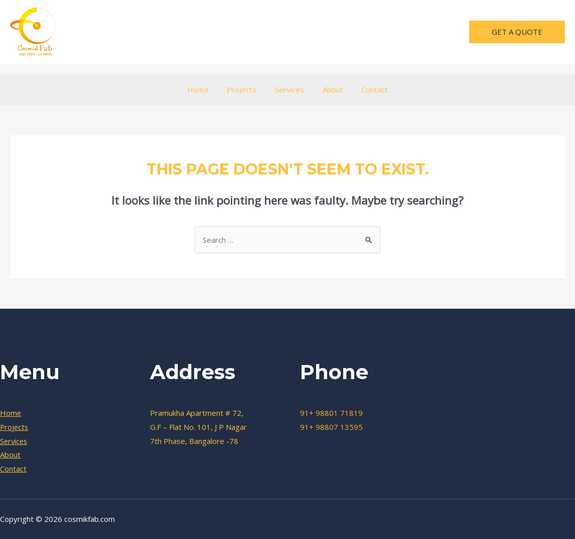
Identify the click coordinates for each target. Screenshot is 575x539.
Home (204, 89)
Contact (368, 89)
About (329, 89)
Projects (245, 89)
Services (289, 89)
